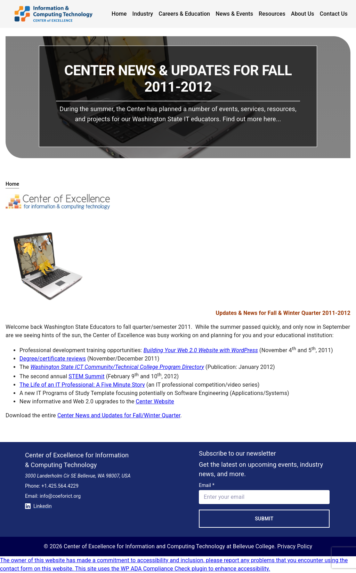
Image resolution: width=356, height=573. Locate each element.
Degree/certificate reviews (52, 358)
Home (119, 13)
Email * (207, 485)
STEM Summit (86, 376)
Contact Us (334, 13)
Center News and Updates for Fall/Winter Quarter (118, 415)
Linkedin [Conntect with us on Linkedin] (38, 506)
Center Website (155, 401)
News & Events (234, 13)
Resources (272, 13)
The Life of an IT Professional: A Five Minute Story (82, 384)
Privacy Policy (295, 546)
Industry (142, 13)
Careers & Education (184, 13)
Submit (264, 518)
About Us (302, 13)
